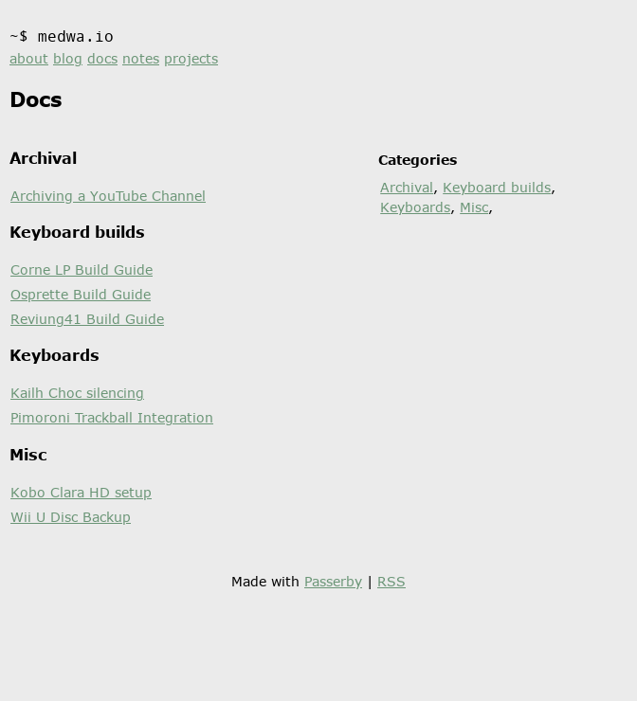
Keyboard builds (497, 187)
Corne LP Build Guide (81, 269)
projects (191, 58)
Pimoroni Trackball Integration (111, 417)
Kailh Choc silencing (77, 393)
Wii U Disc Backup (70, 517)
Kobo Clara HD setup (81, 492)
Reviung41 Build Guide (87, 319)
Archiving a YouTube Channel (108, 196)
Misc (474, 207)
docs (102, 58)
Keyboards (415, 207)
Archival (406, 187)
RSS (391, 581)
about (28, 58)
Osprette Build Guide (80, 294)
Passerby (333, 581)
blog (67, 58)
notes (140, 58)
